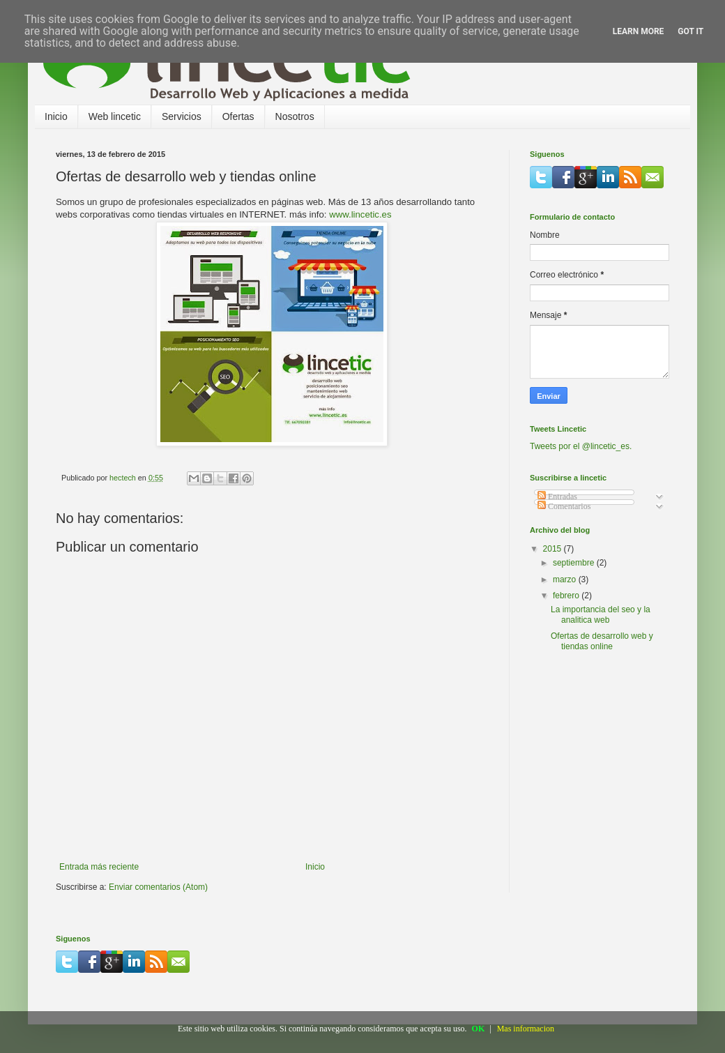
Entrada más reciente (99, 867)
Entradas (557, 496)
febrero (567, 595)
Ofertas (238, 116)
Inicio (56, 116)
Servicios (181, 116)
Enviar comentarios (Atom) (158, 887)
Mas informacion (525, 1028)
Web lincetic (115, 116)
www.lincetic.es (360, 214)
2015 (553, 549)
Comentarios (563, 506)
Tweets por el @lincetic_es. (581, 446)
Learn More (638, 31)
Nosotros (294, 116)
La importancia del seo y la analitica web (600, 614)
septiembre (575, 563)
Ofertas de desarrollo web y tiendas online (602, 641)
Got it (690, 31)
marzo (566, 579)
